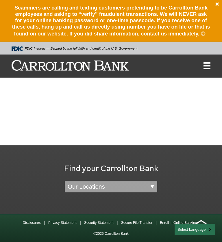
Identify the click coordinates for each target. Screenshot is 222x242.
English (184, 229)
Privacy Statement (62, 223)
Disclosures (32, 223)
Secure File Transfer (136, 223)
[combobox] (195, 229)
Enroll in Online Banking (178, 223)
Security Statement (98, 223)
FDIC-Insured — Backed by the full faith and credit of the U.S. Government (75, 48)
